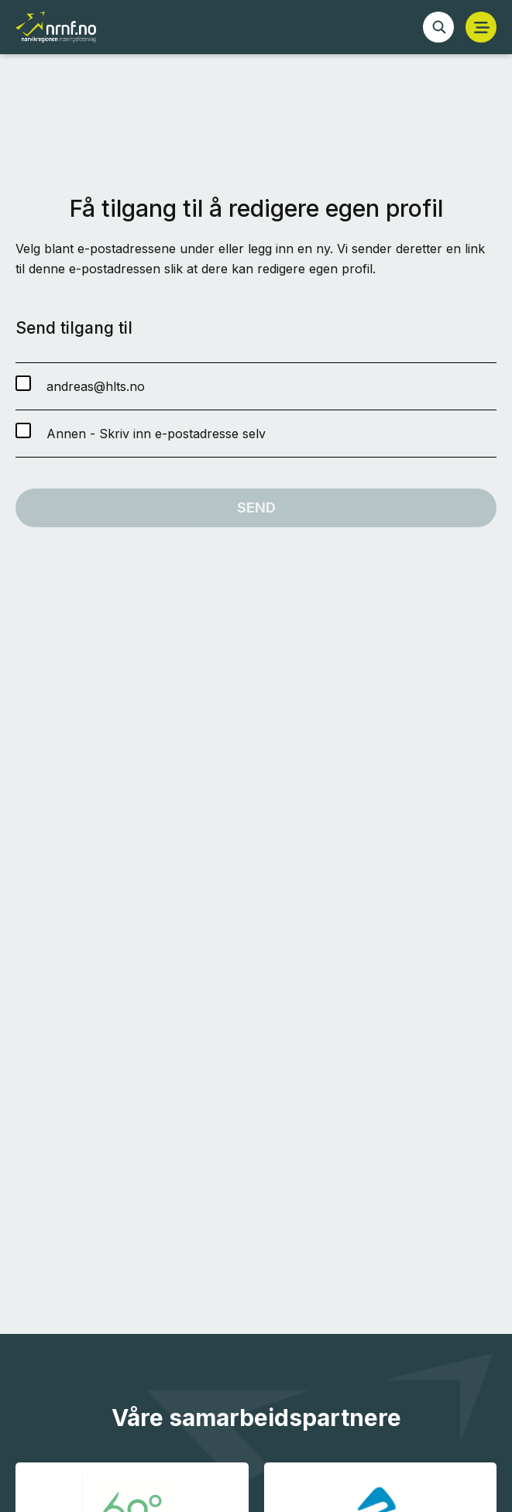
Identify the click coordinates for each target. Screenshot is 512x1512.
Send (256, 507)
